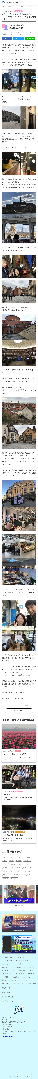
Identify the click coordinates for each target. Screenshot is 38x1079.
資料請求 (4, 980)
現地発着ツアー (6, 967)
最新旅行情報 (21, 970)
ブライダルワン (20, 957)
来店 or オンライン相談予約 (19, 980)
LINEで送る (30, 38)
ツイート (18, 38)
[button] (16, 905)
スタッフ (31, 970)
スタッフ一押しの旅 (8, 970)
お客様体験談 (20, 974)
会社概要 (16, 977)
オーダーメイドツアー (22, 961)
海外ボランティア (20, 967)
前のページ (10, 705)
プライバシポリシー (18, 983)
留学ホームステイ (7, 957)
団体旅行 (31, 967)
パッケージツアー (7, 964)
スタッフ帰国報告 (7, 974)
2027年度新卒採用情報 (8, 1036)
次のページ (27, 705)
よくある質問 (6, 977)
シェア (7, 38)
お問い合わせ (26, 977)
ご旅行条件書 (32, 983)
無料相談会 (5, 983)
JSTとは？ (31, 974)
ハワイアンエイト (7, 961)
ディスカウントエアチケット (24, 964)
